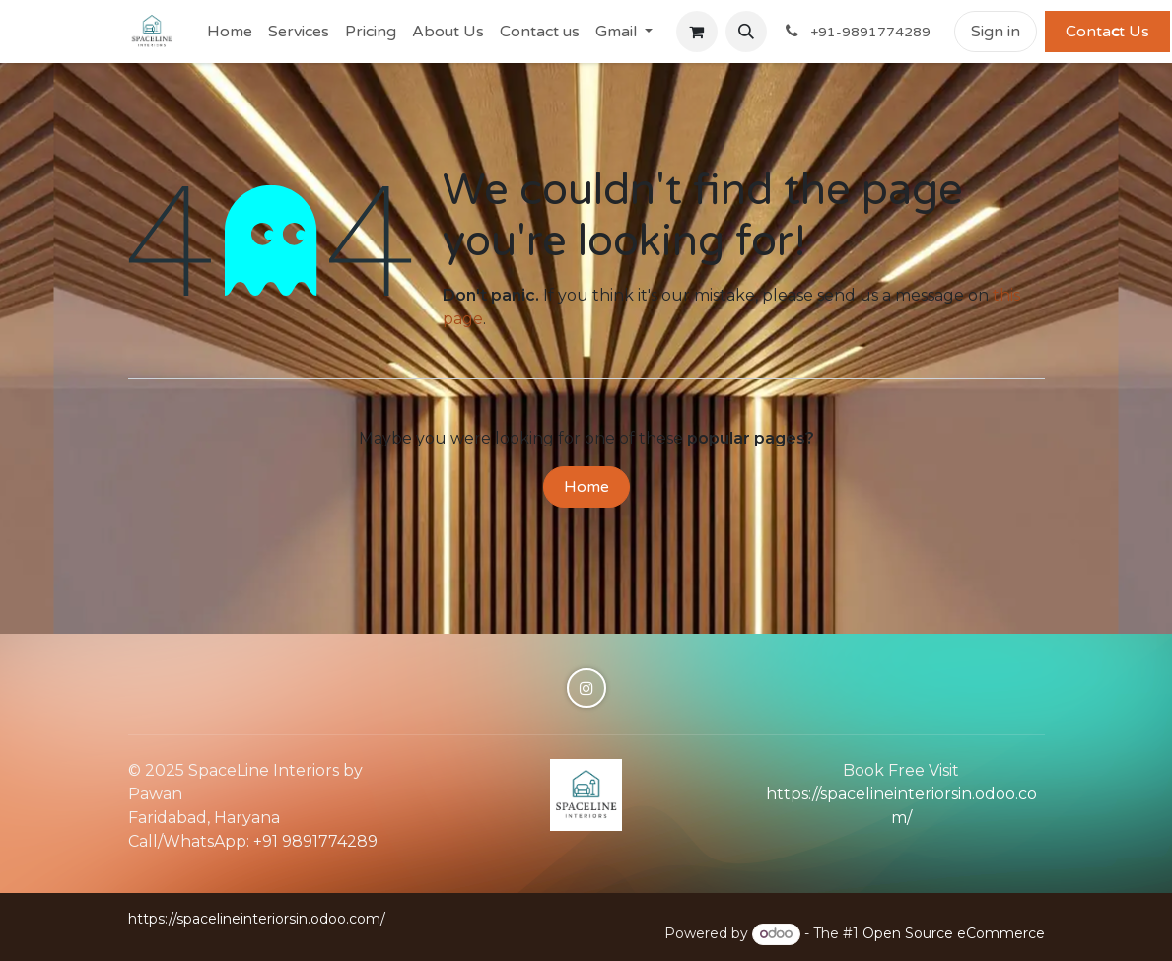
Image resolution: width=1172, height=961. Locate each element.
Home (586, 487)
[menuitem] (229, 31)
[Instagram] (586, 688)
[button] (746, 31)
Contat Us (1107, 31)
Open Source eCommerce (953, 933)
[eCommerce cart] (697, 31)
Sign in (995, 31)
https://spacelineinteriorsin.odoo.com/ (256, 918)
